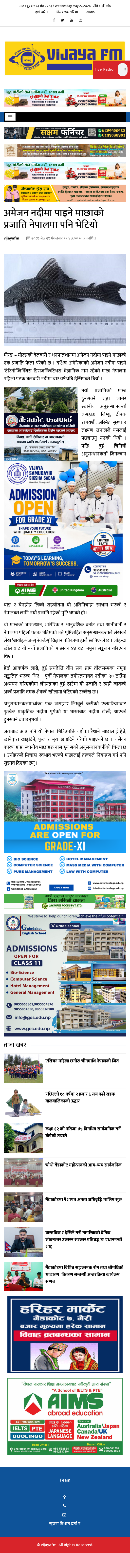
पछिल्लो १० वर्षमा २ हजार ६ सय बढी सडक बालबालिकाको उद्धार (80, 1098)
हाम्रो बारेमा (41, 12)
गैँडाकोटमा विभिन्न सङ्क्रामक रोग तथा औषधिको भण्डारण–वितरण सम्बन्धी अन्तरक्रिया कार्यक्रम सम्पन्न (84, 1274)
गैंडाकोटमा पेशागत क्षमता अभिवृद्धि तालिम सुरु (83, 1199)
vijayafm (11, 238)
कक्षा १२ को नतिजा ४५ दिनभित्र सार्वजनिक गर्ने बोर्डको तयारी (83, 1133)
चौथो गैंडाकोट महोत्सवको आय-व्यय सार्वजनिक (83, 1165)
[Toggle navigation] (10, 117)
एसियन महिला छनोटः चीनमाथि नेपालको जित (82, 1061)
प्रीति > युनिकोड (102, 5)
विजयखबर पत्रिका (67, 12)
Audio (90, 12)
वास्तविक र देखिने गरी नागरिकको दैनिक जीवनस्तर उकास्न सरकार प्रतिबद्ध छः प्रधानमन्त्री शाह (83, 1239)
